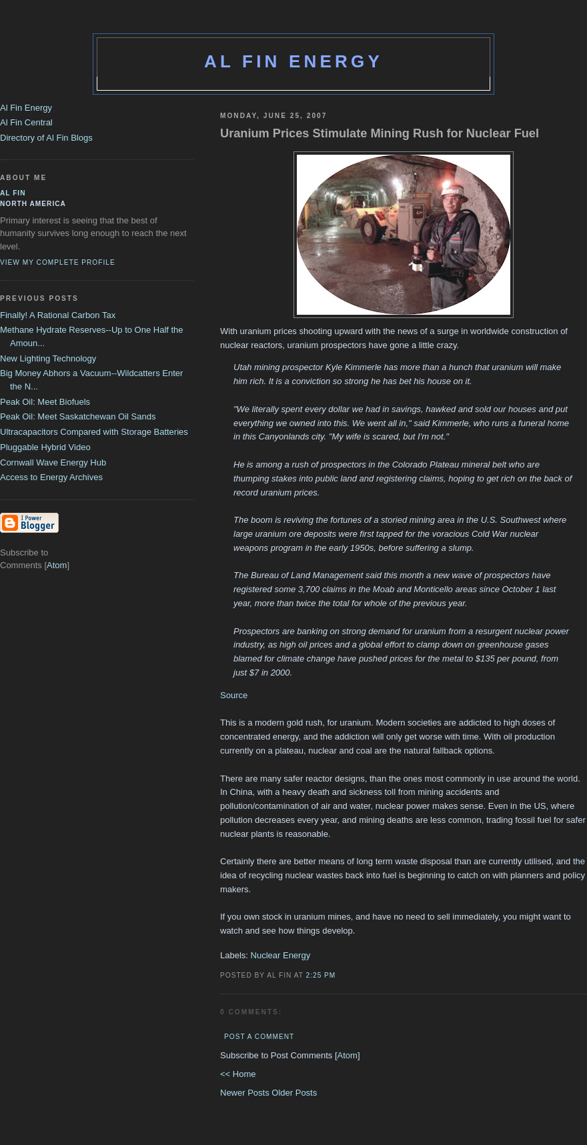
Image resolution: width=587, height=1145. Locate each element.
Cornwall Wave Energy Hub (53, 462)
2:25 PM (321, 975)
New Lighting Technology (48, 358)
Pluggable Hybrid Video (45, 447)
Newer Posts (245, 1093)
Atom (348, 1055)
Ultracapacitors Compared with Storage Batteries (94, 432)
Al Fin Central (26, 122)
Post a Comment (259, 1036)
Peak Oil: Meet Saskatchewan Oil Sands (77, 416)
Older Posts (294, 1093)
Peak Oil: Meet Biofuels (45, 402)
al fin (13, 193)
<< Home (237, 1074)
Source (233, 695)
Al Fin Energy (293, 61)
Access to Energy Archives (51, 477)
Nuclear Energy (281, 955)
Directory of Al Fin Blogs (46, 138)
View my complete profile (57, 262)
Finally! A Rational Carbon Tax (57, 315)
